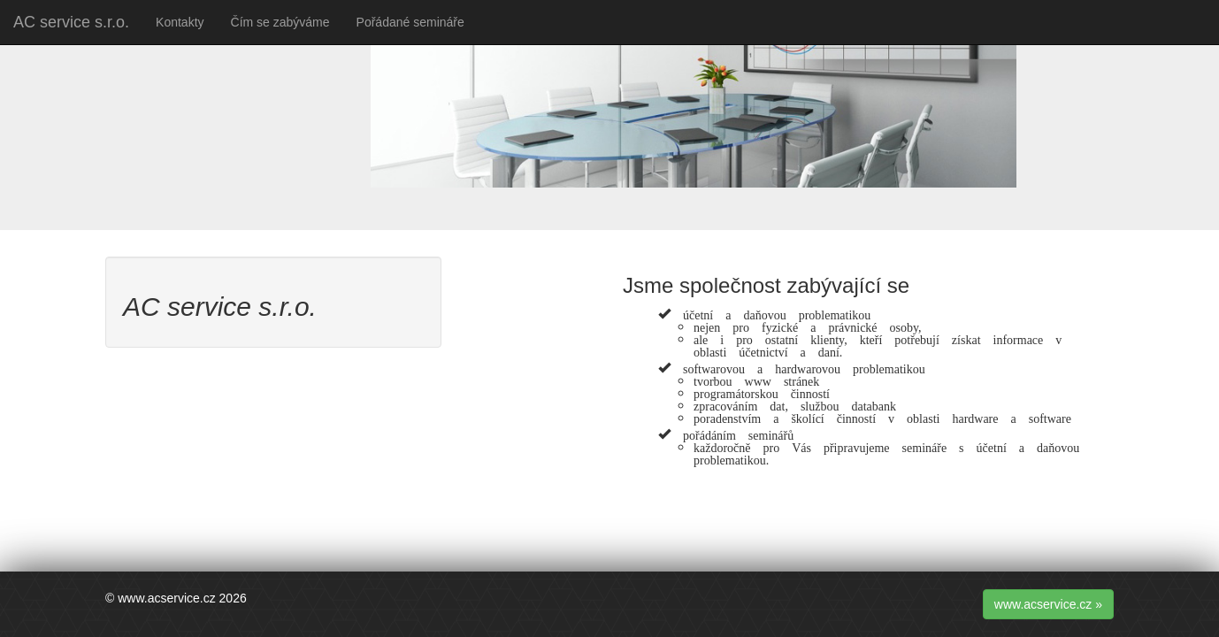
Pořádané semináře (410, 22)
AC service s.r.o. (71, 22)
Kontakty (179, 22)
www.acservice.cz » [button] (1048, 604)
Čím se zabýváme (280, 22)
